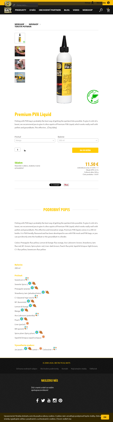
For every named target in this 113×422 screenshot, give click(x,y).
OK (105, 417)
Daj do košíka (85, 150)
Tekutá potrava (23, 26)
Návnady (33, 24)
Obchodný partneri (50, 10)
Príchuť (18, 137)
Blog (67, 10)
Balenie (61, 137)
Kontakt (65, 368)
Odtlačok (93, 368)
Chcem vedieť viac (64, 419)
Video (76, 10)
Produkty (20, 10)
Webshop (88, 10)
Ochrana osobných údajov (26, 368)
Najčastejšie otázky (79, 368)
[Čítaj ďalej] (52, 127)
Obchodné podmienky (49, 368)
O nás (32, 10)
